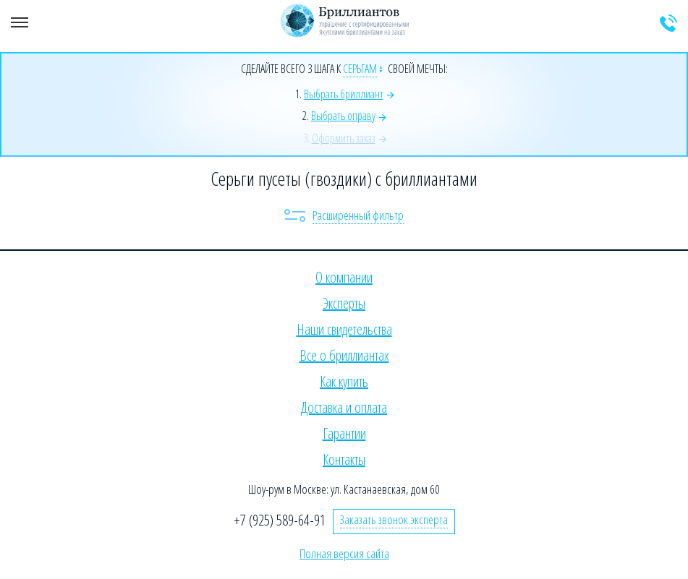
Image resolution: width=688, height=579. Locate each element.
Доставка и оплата (344, 407)
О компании (344, 277)
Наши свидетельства (344, 329)
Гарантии (344, 433)
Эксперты (344, 303)
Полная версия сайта (344, 553)
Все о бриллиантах (344, 355)
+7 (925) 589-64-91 (280, 520)
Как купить (344, 381)
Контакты (344, 459)
